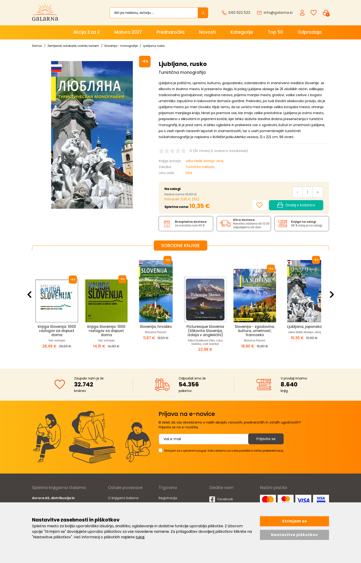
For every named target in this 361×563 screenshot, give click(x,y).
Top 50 (275, 32)
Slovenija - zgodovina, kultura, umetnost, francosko (255, 330)
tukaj (140, 537)
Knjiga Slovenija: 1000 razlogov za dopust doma (57, 330)
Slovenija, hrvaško (156, 326)
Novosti (207, 32)
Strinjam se (294, 521)
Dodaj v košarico (296, 205)
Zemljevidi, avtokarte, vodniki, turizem (73, 46)
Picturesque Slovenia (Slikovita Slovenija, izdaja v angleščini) (205, 330)
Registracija (168, 498)
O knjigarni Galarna (123, 498)
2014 (188, 173)
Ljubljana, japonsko (304, 326)
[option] (56, 306)
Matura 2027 (128, 32)
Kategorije (241, 32)
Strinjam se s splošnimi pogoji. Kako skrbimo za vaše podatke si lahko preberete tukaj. (224, 451)
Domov (37, 46)
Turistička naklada (199, 167)
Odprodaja (310, 32)
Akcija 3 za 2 (86, 32)
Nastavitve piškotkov (294, 534)
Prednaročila (170, 32)
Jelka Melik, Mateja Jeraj (204, 161)
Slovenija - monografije (121, 46)
